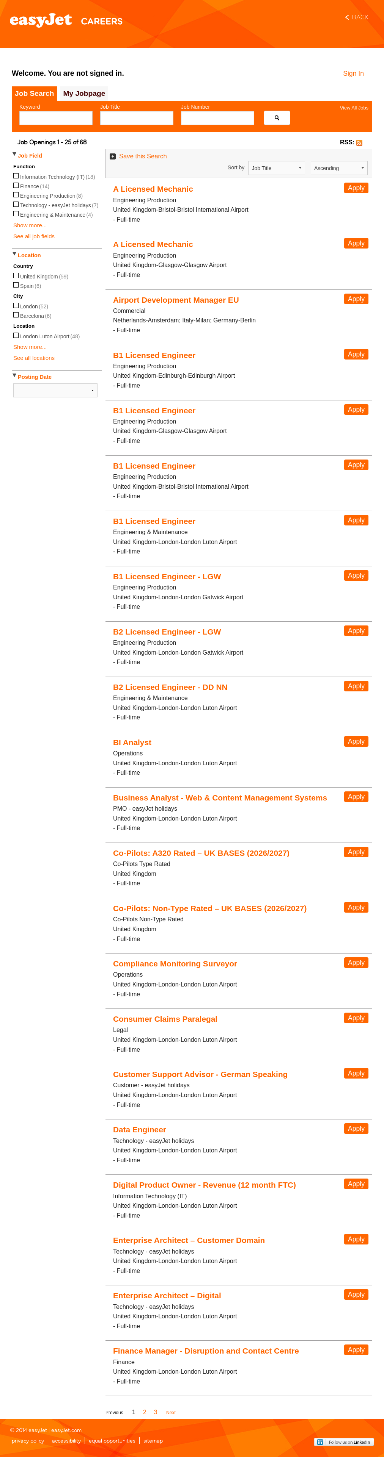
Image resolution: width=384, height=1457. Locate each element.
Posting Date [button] (35, 377)
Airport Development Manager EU (176, 299)
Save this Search (143, 156)
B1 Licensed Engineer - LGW (167, 576)
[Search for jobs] (277, 118)
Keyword (29, 107)
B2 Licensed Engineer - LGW (167, 631)
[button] (359, 142)
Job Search (34, 93)
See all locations (34, 358)
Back (360, 18)
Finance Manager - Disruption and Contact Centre (206, 1350)
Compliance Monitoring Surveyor (175, 963)
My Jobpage (84, 93)
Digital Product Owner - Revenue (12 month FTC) (204, 1184)
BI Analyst (132, 742)
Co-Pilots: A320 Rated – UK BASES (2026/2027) (201, 853)
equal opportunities (112, 1441)
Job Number (195, 107)
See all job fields (34, 236)
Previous (114, 1412)
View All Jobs (354, 108)
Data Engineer (139, 1129)
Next (171, 1412)
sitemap (153, 1441)
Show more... (30, 225)
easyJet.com (66, 1431)
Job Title (110, 107)
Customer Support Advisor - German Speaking (200, 1074)
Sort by (236, 167)
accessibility (66, 1441)
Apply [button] (356, 188)
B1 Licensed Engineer (154, 355)
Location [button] (29, 255)
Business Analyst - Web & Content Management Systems (220, 797)
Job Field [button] (30, 156)
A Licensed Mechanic (153, 188)
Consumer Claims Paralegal (165, 1019)
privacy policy (28, 1441)
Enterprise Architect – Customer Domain (189, 1240)
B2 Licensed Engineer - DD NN (170, 687)
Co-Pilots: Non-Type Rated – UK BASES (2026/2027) (210, 908)
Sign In (353, 73)
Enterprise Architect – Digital (167, 1295)
